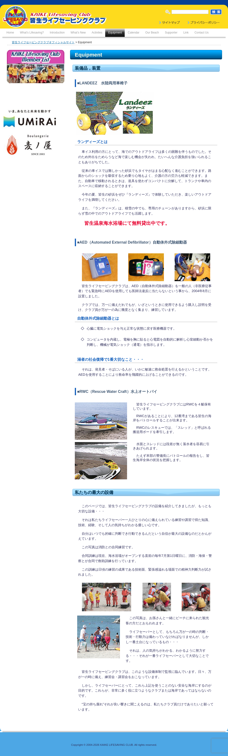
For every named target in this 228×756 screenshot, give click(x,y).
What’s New (78, 32)
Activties (97, 32)
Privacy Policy (203, 22)
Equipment (115, 32)
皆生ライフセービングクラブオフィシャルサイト (43, 42)
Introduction (57, 32)
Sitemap (170, 22)
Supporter (171, 32)
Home (10, 32)
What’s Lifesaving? (32, 32)
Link (186, 32)
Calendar (133, 32)
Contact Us (202, 32)
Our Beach (152, 32)
